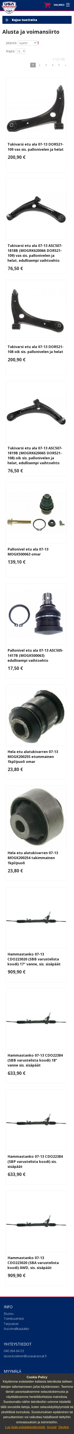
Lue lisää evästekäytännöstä (25, 1427)
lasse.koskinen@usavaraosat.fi (25, 1356)
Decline (63, 1427)
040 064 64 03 (14, 1351)
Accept (51, 1427)
